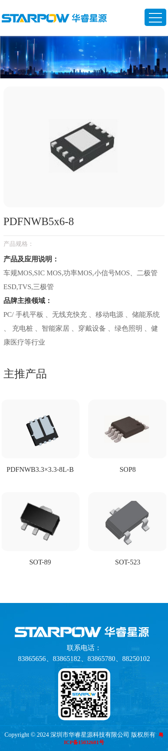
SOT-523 (127, 562)
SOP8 (127, 469)
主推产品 (25, 374)
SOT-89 (40, 562)
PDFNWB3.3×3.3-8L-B (40, 469)
